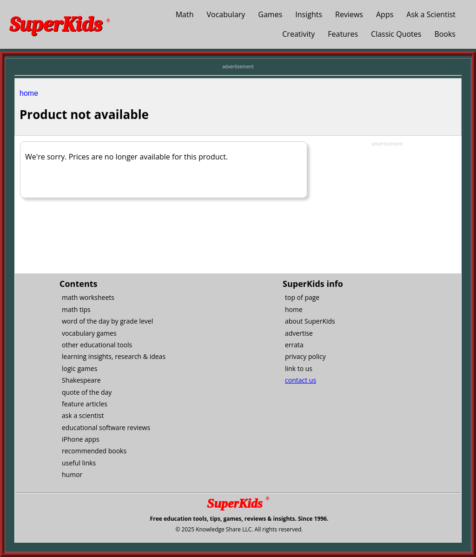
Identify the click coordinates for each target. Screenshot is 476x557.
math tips (76, 309)
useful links (79, 462)
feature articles (84, 403)
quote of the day (87, 392)
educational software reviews (106, 427)
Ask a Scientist (431, 14)
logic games (79, 368)
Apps (384, 14)
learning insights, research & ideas (113, 356)
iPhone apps (80, 439)
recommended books (94, 450)
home (29, 93)
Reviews (349, 14)
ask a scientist (83, 415)
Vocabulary (226, 14)
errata (294, 344)
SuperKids (59, 24)
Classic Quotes (396, 34)
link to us (298, 368)
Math (185, 14)
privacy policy (305, 356)
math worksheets (88, 297)
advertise (299, 333)
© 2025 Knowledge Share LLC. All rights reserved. (239, 529)
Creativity (298, 34)
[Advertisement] (387, 205)
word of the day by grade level (107, 321)
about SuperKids (310, 321)
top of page (302, 297)
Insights (308, 14)
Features (343, 34)
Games (270, 14)
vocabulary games (89, 333)
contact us (300, 380)
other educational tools (97, 344)
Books (445, 34)
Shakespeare (81, 380)
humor (72, 474)
